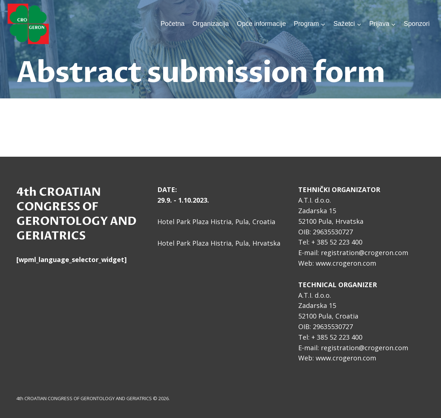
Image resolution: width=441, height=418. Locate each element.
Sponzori (417, 23)
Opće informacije (261, 23)
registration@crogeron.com (364, 252)
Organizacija (210, 23)
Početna (173, 23)
